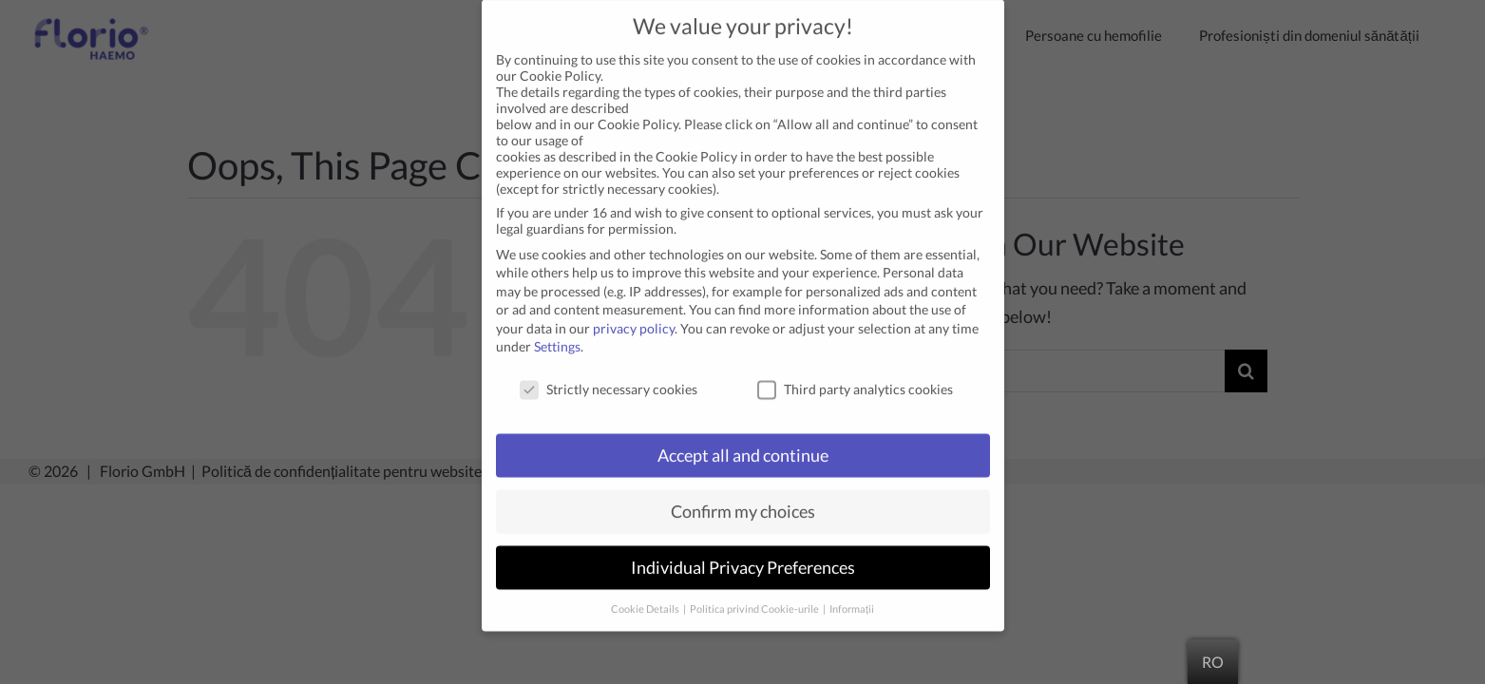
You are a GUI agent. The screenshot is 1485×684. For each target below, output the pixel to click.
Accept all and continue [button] (742, 437)
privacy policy (634, 310)
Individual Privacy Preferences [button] (743, 550)
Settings (557, 328)
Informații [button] (851, 590)
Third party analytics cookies (855, 371)
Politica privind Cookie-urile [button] (755, 590)
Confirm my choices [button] (743, 494)
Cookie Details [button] (646, 590)
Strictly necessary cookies (608, 371)
